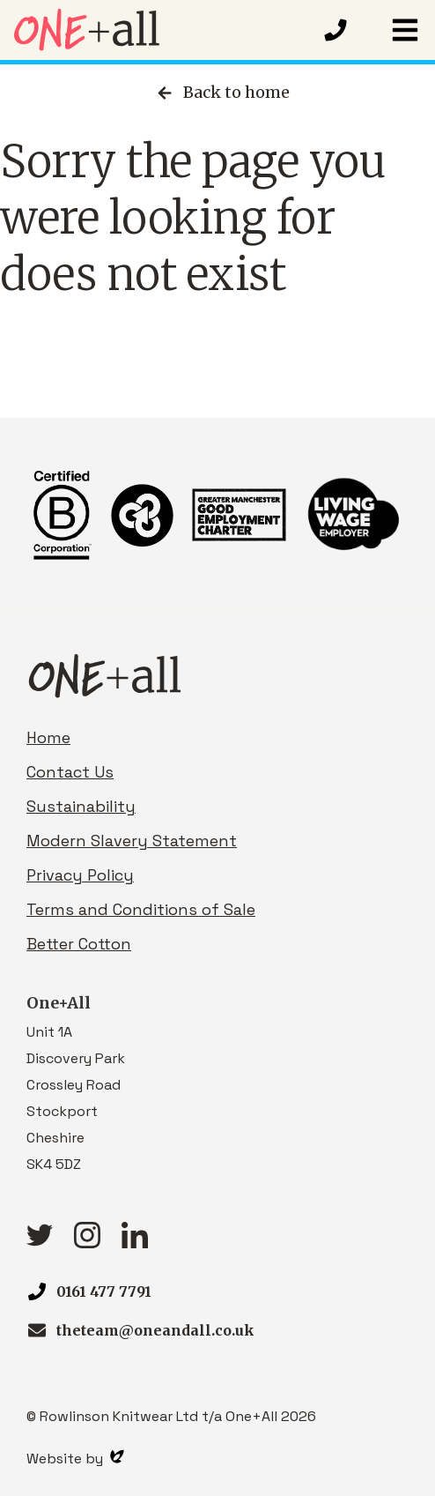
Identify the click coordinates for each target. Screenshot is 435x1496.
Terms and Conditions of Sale (140, 909)
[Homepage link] (161, 30)
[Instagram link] (87, 1242)
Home (48, 737)
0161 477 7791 (103, 1291)
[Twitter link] (39, 1241)
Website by (75, 1458)
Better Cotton (78, 944)
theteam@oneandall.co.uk (155, 1330)
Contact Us (70, 772)
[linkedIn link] (135, 1242)
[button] (405, 30)
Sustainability (81, 806)
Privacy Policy (80, 875)
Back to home (222, 92)
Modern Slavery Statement (131, 840)
